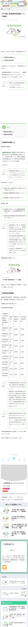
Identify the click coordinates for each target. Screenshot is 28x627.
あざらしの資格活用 (9, 579)
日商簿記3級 (5, 582)
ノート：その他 (8, 587)
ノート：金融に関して (9, 568)
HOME (14, 621)
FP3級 (4, 559)
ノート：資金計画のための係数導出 (13, 570)
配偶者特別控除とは (9, 131)
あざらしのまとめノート (10, 573)
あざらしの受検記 (7, 611)
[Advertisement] (14, 44)
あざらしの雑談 (6, 607)
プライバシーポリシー (13, 623)
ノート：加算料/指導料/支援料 (11, 596)
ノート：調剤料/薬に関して (11, 593)
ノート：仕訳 (7, 585)
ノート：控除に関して (9, 562)
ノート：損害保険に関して (10, 565)
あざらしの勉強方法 (9, 576)
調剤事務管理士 (6, 590)
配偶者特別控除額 (8, 134)
